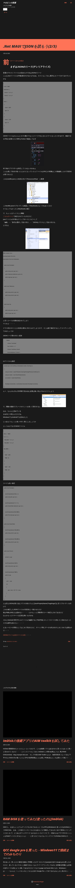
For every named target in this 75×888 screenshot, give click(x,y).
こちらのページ (8, 216)
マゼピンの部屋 (9, 2)
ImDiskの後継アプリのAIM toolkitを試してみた (36, 741)
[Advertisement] (37, 25)
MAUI (15, 641)
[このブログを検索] (30, 7)
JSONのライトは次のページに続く (14, 635)
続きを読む (69, 762)
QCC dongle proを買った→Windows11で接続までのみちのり (36, 852)
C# (13, 641)
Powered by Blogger (37, 881)
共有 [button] (69, 641)
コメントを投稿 (10, 762)
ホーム (5, 12)
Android (9, 641)
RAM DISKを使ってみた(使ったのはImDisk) (33, 819)
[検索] (65, 3)
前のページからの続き (17, 61)
